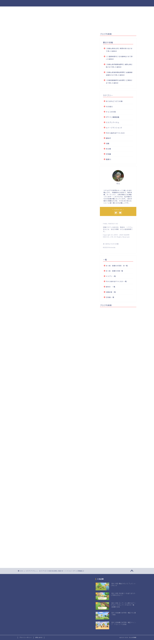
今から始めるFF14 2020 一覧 (116, 281)
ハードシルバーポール (26, 97)
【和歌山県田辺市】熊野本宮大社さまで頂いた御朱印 (119, 49)
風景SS (108, 159)
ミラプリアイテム (23, 36)
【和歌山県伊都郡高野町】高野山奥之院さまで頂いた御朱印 (119, 65)
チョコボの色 (111, 112)
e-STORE (85, 425)
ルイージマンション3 (114, 128)
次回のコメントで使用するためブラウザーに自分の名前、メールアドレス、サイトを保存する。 (56, 545)
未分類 (108, 149)
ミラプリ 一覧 (111, 276)
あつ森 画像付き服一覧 (114, 271)
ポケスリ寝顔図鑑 (112, 117)
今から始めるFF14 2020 (115, 133)
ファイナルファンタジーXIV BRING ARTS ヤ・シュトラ (57, 381)
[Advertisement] (35, 453)
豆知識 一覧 (110, 297)
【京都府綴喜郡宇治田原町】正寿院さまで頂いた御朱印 (119, 81)
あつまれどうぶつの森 (114, 101)
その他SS (109, 107)
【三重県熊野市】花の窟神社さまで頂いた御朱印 (119, 57)
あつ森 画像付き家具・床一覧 (117, 266)
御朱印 (108, 138)
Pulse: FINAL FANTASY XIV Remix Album (51, 413)
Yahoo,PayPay (65, 425)
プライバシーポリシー (25, 637)
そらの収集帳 (77, 3)
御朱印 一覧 (110, 287)
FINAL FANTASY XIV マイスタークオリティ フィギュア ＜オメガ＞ (62, 401)
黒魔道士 (22, 433)
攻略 (107, 143)
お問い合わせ (39, 637)
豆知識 (108, 154)
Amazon (49, 393)
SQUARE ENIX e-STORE (27, 374)
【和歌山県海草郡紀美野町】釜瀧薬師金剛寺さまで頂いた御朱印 (119, 73)
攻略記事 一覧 (111, 292)
